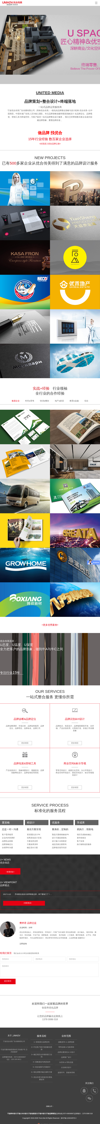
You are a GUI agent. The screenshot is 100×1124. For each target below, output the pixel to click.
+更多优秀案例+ (50, 625)
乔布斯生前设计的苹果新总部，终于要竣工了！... (33, 894)
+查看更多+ (10, 872)
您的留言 (49, 970)
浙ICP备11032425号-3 (68, 1118)
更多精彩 (25, 743)
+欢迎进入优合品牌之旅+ (50, 144)
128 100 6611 (16, 1059)
